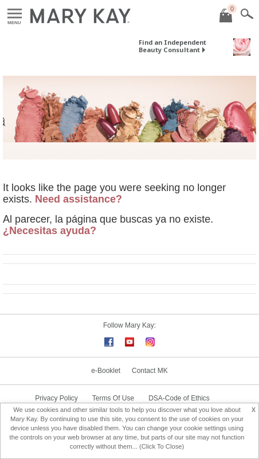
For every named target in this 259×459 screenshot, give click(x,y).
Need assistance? (78, 199)
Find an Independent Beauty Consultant (172, 45)
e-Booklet (105, 371)
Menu (14, 14)
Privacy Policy (56, 398)
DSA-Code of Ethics (179, 398)
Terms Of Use (113, 398)
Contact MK (150, 371)
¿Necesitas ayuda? (49, 230)
